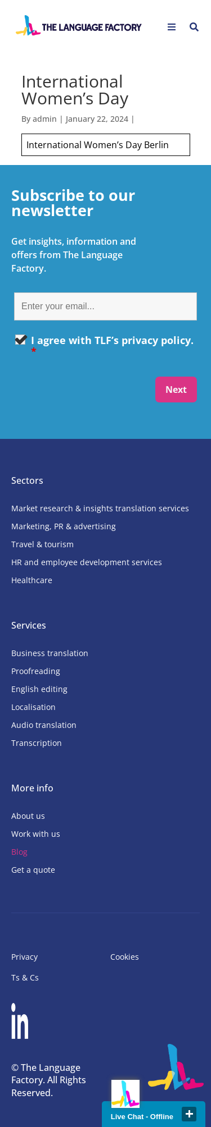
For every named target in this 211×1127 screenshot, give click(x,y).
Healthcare (31, 580)
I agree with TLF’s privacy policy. (112, 346)
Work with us (35, 833)
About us (28, 815)
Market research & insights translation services (100, 508)
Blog (19, 851)
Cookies (124, 956)
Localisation (33, 707)
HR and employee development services (86, 562)
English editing (39, 689)
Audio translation (44, 725)
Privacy (24, 956)
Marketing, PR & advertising (63, 526)
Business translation (49, 653)
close (189, 1114)
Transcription (36, 742)
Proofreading (35, 671)
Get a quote (33, 869)
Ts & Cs (25, 977)
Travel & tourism (42, 544)
